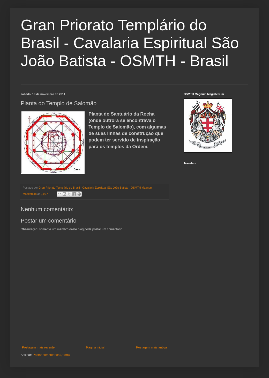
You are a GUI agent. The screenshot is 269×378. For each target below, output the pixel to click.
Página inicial (95, 347)
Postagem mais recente (38, 347)
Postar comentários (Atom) (51, 355)
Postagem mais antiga (151, 347)
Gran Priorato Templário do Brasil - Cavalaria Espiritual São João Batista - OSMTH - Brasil (130, 42)
